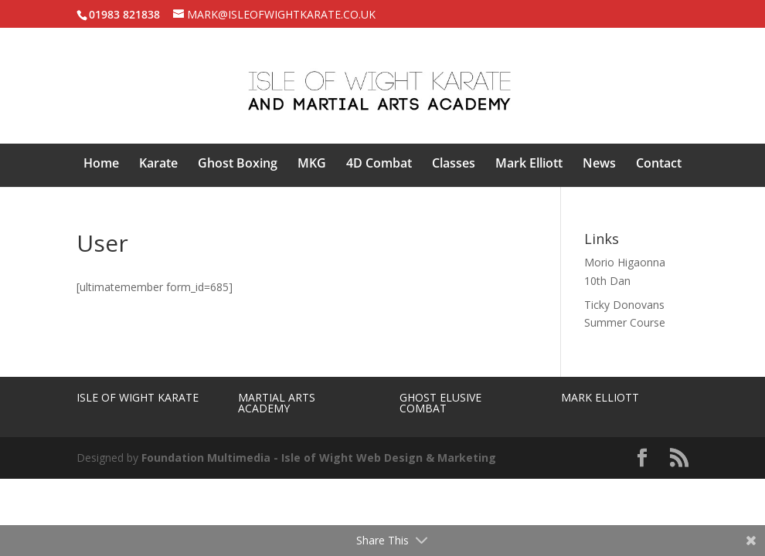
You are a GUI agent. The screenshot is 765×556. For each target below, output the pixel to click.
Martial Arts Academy (276, 402)
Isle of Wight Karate (137, 397)
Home (101, 164)
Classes (453, 164)
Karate (158, 164)
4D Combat (379, 164)
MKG (312, 164)
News (599, 164)
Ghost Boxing (237, 164)
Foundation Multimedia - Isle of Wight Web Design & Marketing (318, 457)
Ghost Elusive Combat (440, 402)
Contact (659, 164)
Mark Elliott (529, 164)
